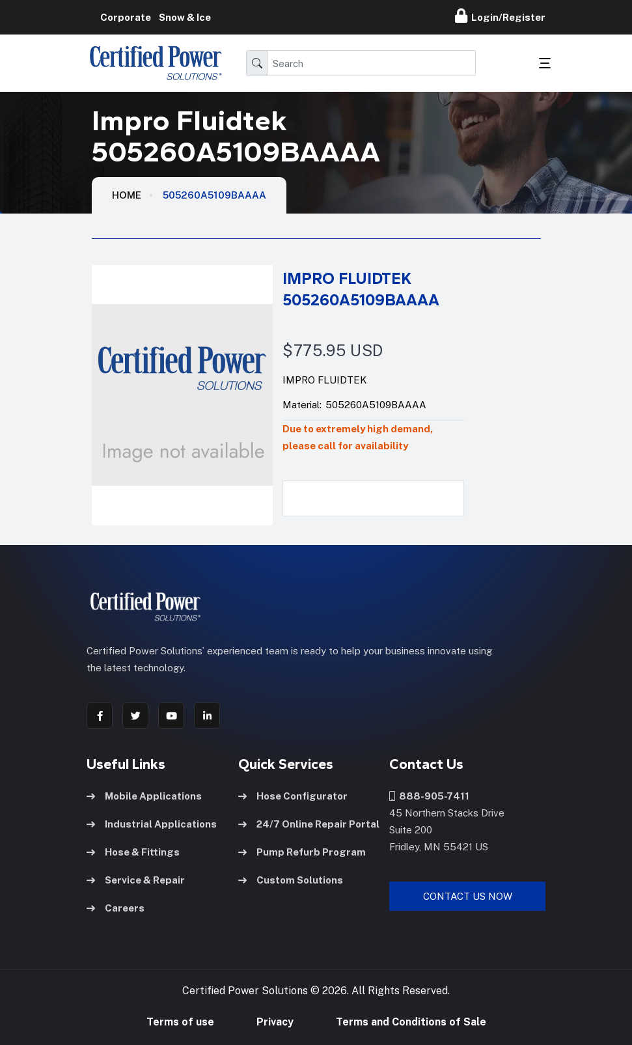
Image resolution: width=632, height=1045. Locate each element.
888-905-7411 (429, 795)
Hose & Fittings (133, 851)
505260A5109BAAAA (214, 195)
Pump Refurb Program (302, 851)
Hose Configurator (293, 795)
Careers (115, 907)
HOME (126, 195)
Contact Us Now (467, 896)
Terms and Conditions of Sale (411, 1022)
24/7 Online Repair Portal (308, 823)
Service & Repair (136, 879)
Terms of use (180, 1022)
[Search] (371, 63)
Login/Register (500, 15)
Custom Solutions (290, 879)
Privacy (275, 1022)
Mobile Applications (144, 795)
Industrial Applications (152, 823)
